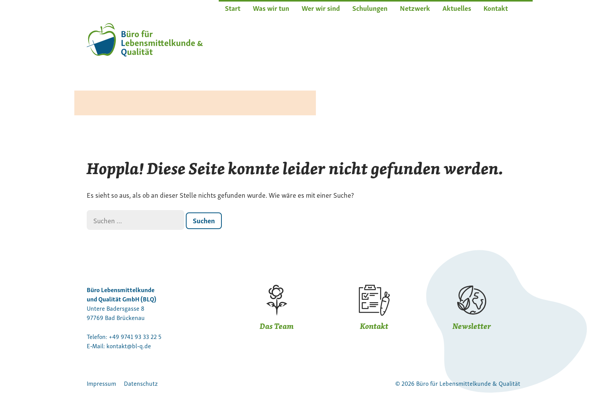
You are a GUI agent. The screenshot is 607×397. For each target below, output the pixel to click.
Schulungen (370, 7)
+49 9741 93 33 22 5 (135, 336)
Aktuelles (456, 7)
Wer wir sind (321, 7)
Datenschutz (141, 383)
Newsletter (472, 326)
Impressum (101, 383)
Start (232, 7)
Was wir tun (271, 7)
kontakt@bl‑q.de (128, 346)
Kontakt (496, 7)
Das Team (277, 326)
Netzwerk (415, 7)
